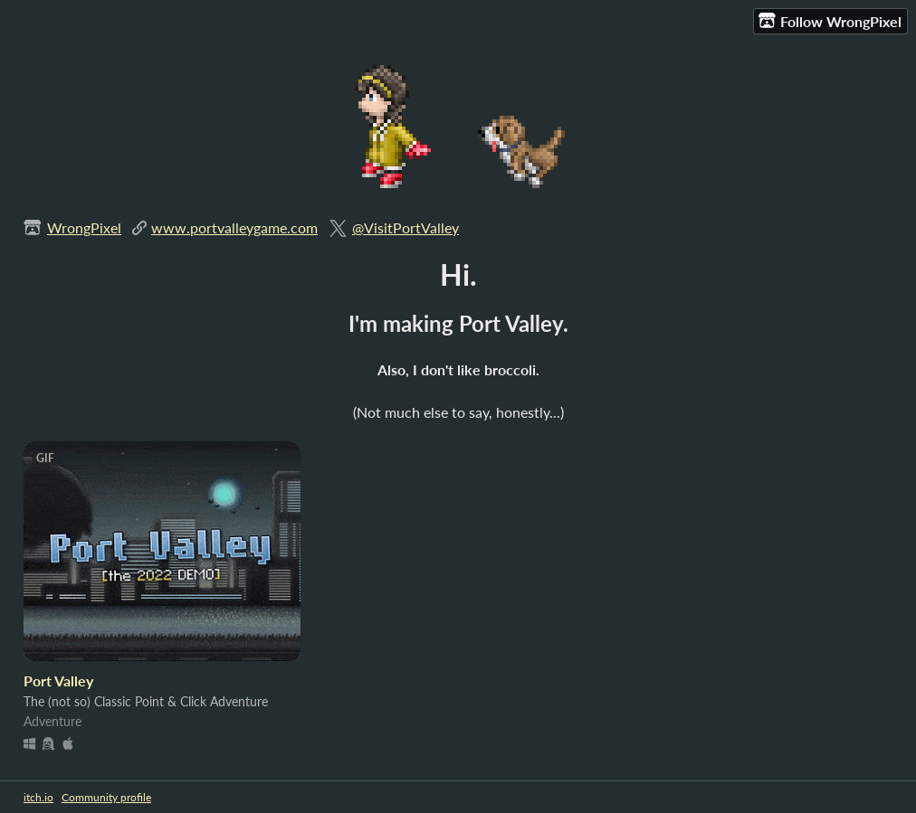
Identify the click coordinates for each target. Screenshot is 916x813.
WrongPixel (84, 227)
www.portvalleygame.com (234, 227)
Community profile (106, 797)
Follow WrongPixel (830, 21)
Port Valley (58, 680)
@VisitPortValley (405, 227)
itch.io (38, 797)
